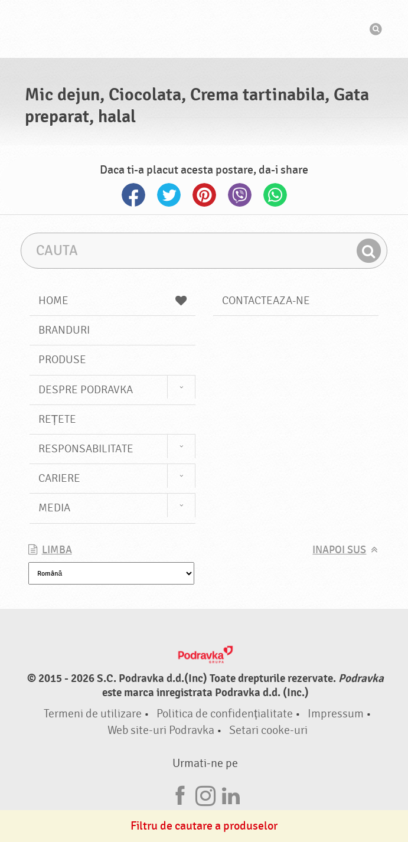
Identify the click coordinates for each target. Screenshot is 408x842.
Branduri (64, 330)
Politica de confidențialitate (224, 713)
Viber (240, 195)
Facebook (133, 195)
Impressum (336, 713)
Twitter (169, 195)
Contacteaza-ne (266, 300)
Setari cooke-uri (268, 730)
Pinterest (204, 195)
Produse (62, 359)
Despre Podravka (85, 389)
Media (54, 507)
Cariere (59, 478)
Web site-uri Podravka (160, 730)
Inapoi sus (339, 550)
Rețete (57, 419)
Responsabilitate (85, 448)
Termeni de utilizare (93, 713)
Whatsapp (275, 195)
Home (112, 300)
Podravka (204, 29)
